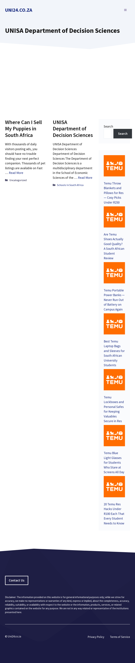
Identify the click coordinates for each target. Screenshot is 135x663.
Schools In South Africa (70, 185)
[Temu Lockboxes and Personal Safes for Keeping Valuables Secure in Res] (114, 380)
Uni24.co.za (18, 10)
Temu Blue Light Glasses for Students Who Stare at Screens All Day (114, 462)
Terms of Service (120, 637)
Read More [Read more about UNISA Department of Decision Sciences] (85, 178)
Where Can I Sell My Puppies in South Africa (23, 128)
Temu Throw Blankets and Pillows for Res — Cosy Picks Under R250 (113, 192)
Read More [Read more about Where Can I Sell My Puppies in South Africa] (16, 173)
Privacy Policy (96, 637)
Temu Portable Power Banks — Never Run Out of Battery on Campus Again (114, 299)
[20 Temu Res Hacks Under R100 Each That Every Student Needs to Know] (114, 487)
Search (108, 126)
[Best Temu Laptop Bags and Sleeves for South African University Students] (114, 324)
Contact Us (16, 580)
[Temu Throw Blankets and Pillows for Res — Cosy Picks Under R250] (114, 166)
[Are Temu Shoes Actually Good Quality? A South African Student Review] (114, 217)
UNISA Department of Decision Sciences (73, 128)
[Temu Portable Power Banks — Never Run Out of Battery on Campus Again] (114, 273)
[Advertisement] (67, 79)
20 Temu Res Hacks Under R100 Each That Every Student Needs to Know (114, 513)
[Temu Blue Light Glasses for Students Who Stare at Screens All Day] (114, 436)
